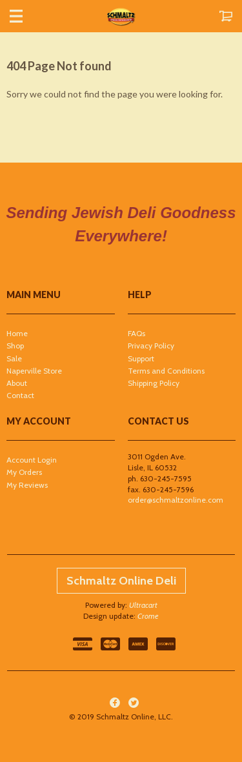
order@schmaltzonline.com (175, 500)
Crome (148, 616)
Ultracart (143, 605)
